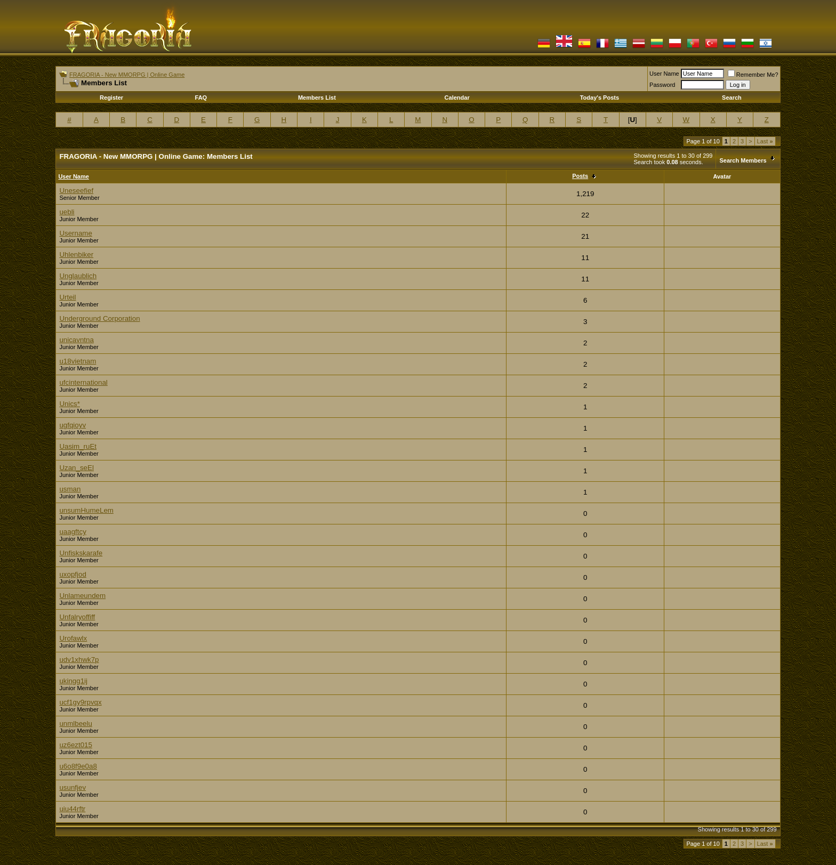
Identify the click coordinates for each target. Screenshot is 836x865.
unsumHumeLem (86, 510)
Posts (580, 176)
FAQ (201, 97)
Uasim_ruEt (78, 446)
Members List (317, 97)
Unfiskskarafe (80, 553)
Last (765, 141)
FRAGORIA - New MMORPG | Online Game (126, 74)
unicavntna (76, 340)
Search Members (742, 160)
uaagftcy (72, 532)
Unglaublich (78, 276)
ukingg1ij (73, 681)
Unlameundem (82, 596)
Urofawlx (73, 638)
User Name (664, 73)
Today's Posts (599, 97)
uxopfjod (72, 574)
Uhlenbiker (76, 254)
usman (70, 489)
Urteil (67, 297)
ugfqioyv (72, 425)
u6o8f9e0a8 (78, 766)
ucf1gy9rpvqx (80, 702)
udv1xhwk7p (79, 660)
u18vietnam (77, 361)
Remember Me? (753, 74)
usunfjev (72, 787)
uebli (66, 212)
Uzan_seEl (76, 468)
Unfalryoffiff (77, 617)
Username (75, 233)
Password (662, 85)
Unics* (69, 404)
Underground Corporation (99, 318)
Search (732, 97)
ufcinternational (83, 382)
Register (111, 97)
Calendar (457, 97)
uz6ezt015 (75, 745)
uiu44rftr (72, 809)
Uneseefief (76, 191)
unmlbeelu (75, 723)
